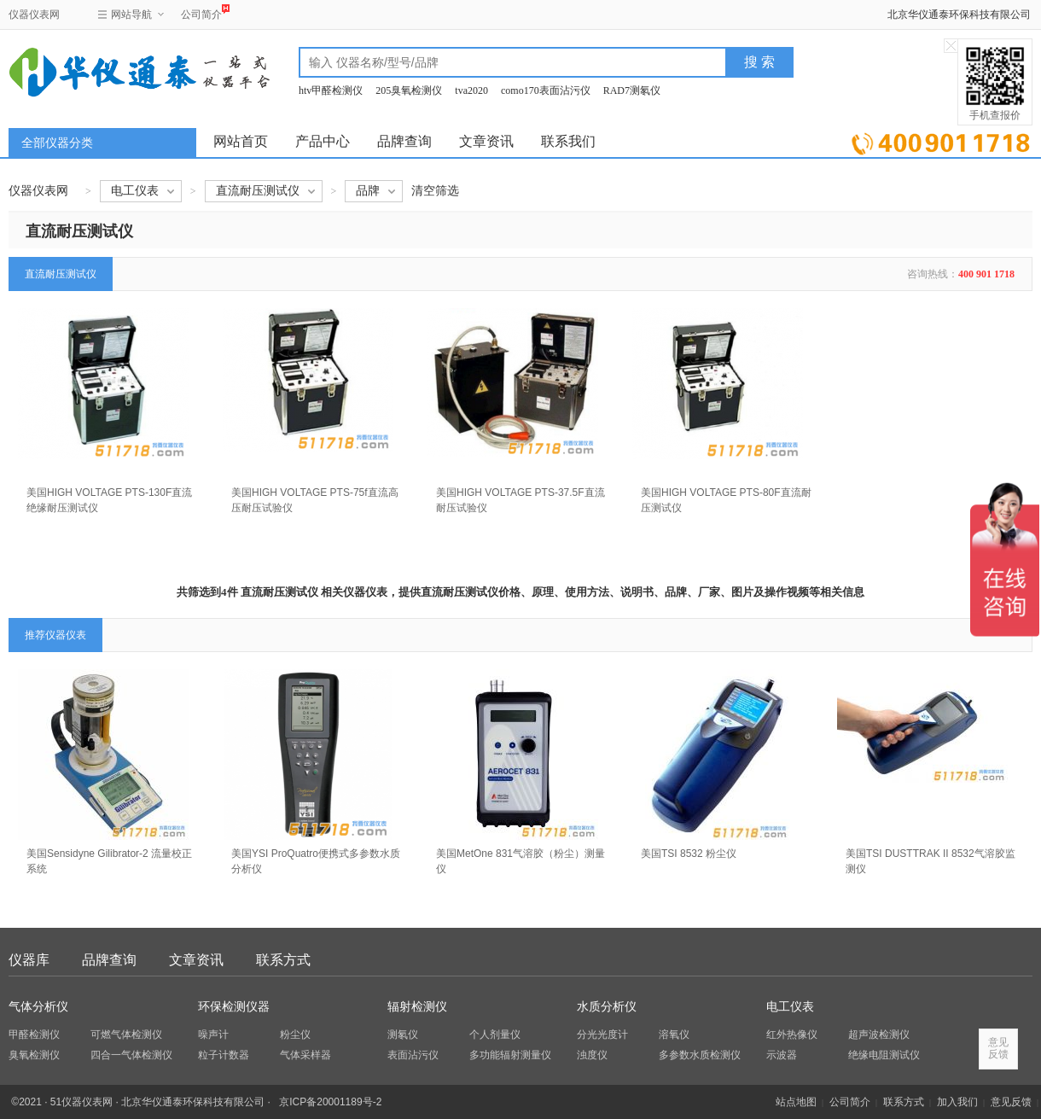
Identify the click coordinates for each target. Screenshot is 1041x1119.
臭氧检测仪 (34, 1055)
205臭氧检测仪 (408, 90)
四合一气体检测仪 (131, 1055)
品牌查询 (404, 141)
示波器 (781, 1055)
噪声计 (213, 1034)
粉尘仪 (295, 1034)
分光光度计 (602, 1034)
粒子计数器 (223, 1055)
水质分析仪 (607, 1006)
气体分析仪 (38, 1006)
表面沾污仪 (413, 1055)
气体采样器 (305, 1055)
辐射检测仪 (417, 1006)
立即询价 (940, 140)
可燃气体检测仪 (126, 1034)
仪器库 (29, 960)
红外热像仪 (791, 1034)
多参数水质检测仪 (700, 1055)
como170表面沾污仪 (545, 90)
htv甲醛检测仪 (331, 90)
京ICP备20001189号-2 (330, 1102)
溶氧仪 (674, 1034)
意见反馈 (1011, 1102)
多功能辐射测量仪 (510, 1055)
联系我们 (568, 141)
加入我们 (957, 1102)
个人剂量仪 (494, 1034)
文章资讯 (486, 141)
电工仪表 (790, 1006)
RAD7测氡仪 (631, 90)
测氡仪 (402, 1034)
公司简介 (201, 12)
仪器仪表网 (34, 14)
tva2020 (471, 90)
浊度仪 (592, 1055)
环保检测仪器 (234, 1006)
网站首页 (240, 141)
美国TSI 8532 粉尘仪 (688, 854)
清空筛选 (435, 190)
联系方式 (283, 960)
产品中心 (322, 141)
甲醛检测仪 (34, 1034)
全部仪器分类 (57, 143)
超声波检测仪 (879, 1034)
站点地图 (796, 1102)
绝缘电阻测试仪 (884, 1055)
